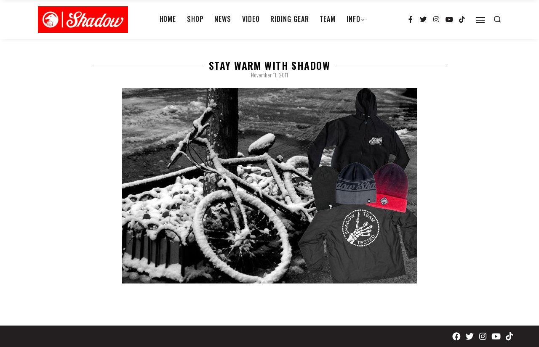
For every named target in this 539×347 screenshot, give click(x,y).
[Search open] (497, 19)
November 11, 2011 (269, 75)
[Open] (480, 20)
